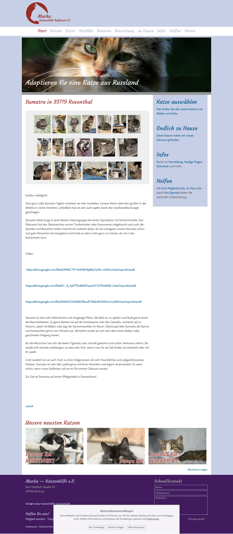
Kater (70, 31)
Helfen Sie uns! (37, 514)
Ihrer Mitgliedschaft (173, 187)
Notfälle (86, 31)
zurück (29, 404)
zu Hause (145, 31)
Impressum (31, 527)
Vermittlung (176, 160)
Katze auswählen (177, 100)
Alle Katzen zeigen (198, 468)
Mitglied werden (35, 519)
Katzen (56, 31)
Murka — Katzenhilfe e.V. (50, 481)
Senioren (104, 31)
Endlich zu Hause (177, 126)
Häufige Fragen (193, 160)
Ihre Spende (171, 191)
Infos (161, 31)
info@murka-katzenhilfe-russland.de (47, 504)
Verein (189, 31)
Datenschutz (46, 527)
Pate (193, 187)
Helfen (175, 31)
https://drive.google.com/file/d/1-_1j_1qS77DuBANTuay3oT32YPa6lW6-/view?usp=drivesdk (80, 284)
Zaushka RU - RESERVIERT (165, 456)
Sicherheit (163, 165)
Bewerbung (124, 31)
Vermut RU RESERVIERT (39, 456)
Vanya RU (131, 459)
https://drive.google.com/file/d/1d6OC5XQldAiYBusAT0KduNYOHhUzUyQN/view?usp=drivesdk (83, 300)
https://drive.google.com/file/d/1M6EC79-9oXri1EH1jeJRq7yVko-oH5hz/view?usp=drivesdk (80, 268)
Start (42, 31)
